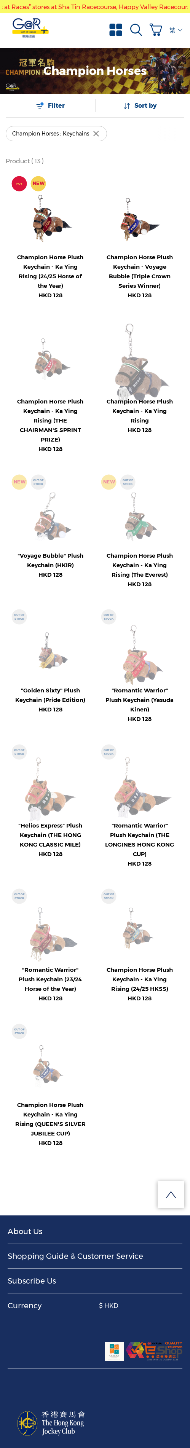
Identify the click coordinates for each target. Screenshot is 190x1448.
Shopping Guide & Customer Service (75, 1256)
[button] (157, 29)
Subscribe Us (32, 1280)
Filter (50, 106)
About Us (25, 1231)
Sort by (139, 106)
